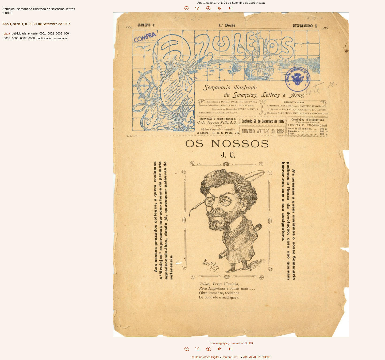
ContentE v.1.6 (231, 357)
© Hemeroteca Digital (205, 357)
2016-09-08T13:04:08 (256, 357)
